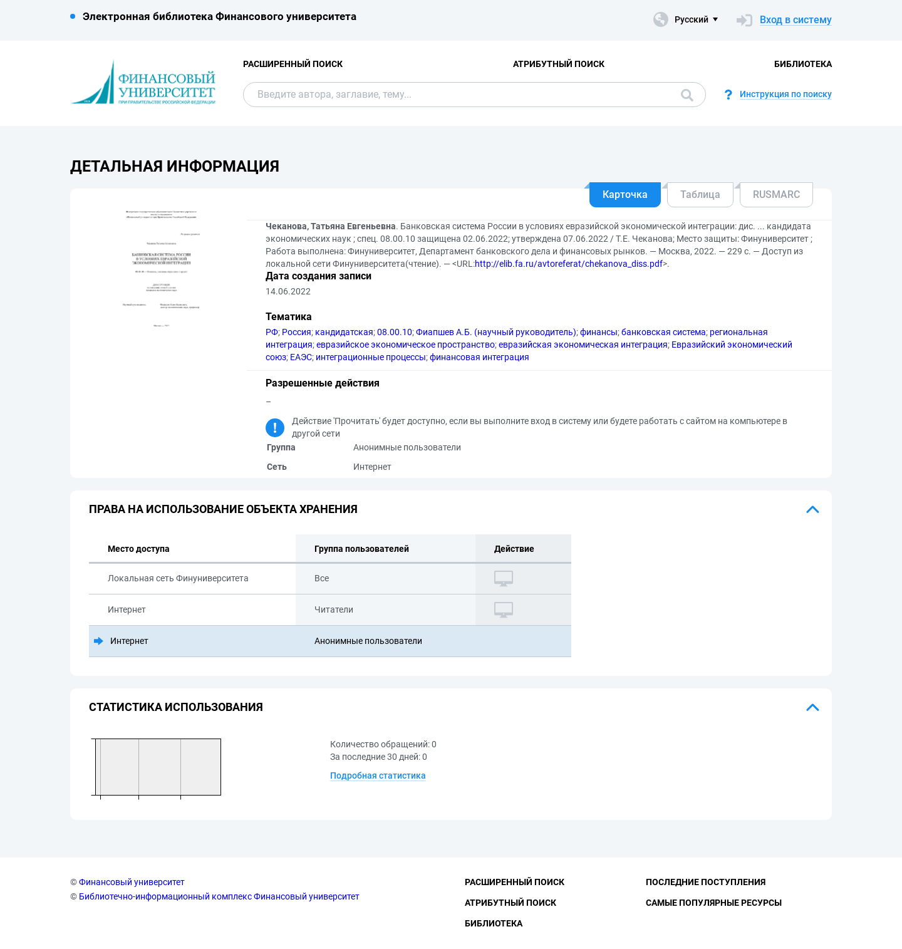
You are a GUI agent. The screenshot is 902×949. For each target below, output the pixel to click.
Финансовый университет (132, 882)
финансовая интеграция (479, 357)
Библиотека (803, 64)
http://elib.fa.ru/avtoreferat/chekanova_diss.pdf (569, 264)
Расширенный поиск (293, 64)
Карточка (625, 194)
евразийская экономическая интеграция (583, 345)
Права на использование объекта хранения (223, 509)
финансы (599, 332)
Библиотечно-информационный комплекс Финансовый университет (219, 896)
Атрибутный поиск (558, 64)
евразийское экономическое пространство (405, 345)
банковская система (663, 332)
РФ (272, 332)
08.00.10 (394, 332)
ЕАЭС (301, 357)
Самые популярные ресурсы (714, 903)
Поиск (687, 95)
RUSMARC (776, 194)
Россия (296, 332)
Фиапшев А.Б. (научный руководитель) (496, 332)
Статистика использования (176, 706)
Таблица (700, 194)
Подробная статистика (378, 775)
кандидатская (344, 332)
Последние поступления (705, 882)
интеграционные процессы (371, 357)
